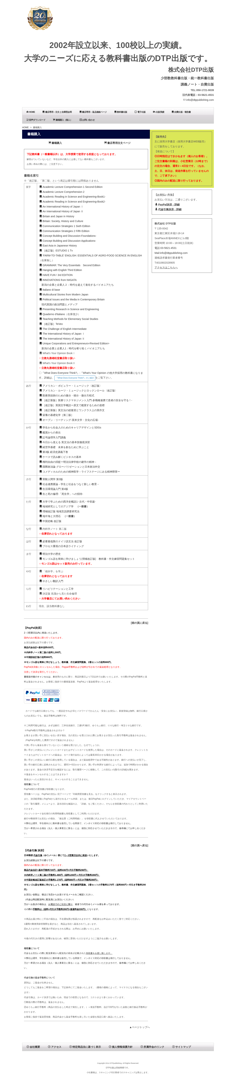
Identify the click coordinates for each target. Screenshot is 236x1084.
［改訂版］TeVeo (51, 323)
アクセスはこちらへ (166, 267)
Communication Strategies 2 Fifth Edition (64, 231)
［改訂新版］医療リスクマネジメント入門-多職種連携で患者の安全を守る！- (85, 400)
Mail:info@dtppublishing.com (171, 252)
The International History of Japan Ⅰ (62, 333)
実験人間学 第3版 (51, 479)
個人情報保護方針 (121, 1046)
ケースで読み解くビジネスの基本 (60, 456)
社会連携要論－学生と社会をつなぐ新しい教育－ (69, 484)
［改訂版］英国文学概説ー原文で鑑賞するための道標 (72, 405)
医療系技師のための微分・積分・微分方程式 (66, 395)
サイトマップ (181, 1046)
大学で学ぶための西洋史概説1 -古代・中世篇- (67, 501)
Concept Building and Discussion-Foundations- (67, 235)
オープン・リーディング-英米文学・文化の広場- (68, 419)
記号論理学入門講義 (52, 437)
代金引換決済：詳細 (168, 209)
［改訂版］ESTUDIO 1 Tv (56, 250)
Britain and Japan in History (56, 216)
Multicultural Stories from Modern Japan (63, 294)
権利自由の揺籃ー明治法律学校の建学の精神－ (68, 461)
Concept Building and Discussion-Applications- (67, 240)
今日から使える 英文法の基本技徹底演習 (64, 442)
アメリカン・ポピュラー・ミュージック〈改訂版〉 (70, 385)
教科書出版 (120, 112)
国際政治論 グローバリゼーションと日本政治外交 (69, 466)
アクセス (54, 1046)
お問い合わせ (87, 120)
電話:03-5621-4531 (165, 247)
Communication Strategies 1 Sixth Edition (64, 226)
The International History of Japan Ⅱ (62, 338)
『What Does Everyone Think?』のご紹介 (75, 378)
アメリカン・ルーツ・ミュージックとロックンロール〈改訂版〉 (78, 390)
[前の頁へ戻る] (139, 845)
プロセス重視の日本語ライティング (61, 546)
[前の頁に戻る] (139, 622)
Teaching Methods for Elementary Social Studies (68, 318)
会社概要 (33, 1046)
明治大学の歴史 (50, 553)
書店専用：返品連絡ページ (93, 112)
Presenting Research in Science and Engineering (69, 309)
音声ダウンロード (35, 120)
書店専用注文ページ (117, 142)
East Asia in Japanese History (58, 245)
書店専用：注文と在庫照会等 (57, 112)
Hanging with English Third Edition (60, 270)
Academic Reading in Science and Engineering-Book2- (72, 201)
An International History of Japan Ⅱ (61, 211)
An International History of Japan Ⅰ (61, 206)
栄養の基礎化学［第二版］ (56, 415)
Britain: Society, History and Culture (61, 221)
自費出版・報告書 (181, 112)
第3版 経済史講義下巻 (53, 451)
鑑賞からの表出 (50, 432)
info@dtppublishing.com (198, 99)
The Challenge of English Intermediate (62, 328)
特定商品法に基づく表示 (85, 1046)
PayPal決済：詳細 (167, 204)
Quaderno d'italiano (52, 314)
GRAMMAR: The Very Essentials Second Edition (69, 265)
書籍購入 (55, 142)
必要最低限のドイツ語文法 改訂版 (60, 541)
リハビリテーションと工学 (56, 588)
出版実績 (158, 112)
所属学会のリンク (152, 1046)
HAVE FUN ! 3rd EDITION (55, 275)
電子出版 (140, 112)
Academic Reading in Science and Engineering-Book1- (72, 196)
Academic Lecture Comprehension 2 (61, 191)
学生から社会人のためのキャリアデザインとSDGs (70, 427)
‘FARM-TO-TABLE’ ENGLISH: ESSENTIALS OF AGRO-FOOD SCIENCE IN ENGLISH (90, 255)
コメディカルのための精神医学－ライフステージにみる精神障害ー (79, 471)
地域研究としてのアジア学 (56, 506)
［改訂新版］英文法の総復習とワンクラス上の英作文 (72, 410)
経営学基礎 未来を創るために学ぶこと (64, 447)
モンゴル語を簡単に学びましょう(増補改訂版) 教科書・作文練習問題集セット (87, 558)
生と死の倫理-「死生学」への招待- (61, 493)
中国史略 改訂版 (50, 521)
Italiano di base (49, 289)
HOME (30, 112)
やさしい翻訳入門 (51, 581)
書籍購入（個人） (62, 120)
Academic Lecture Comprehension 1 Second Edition (71, 186)
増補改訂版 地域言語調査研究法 (59, 511)
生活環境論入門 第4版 (53, 488)
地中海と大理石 (50, 516)
